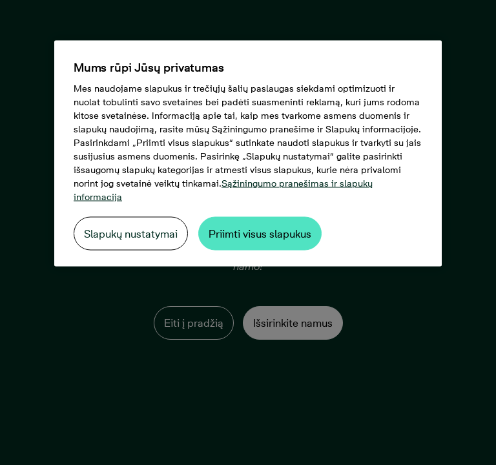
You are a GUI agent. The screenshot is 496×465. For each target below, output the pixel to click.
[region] (248, 154)
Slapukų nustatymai (131, 233)
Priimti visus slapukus (260, 233)
